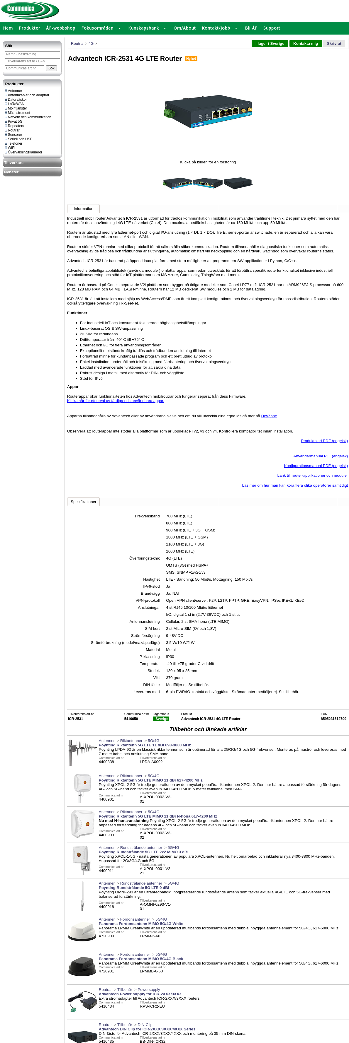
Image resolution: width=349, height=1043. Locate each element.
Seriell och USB (18, 139)
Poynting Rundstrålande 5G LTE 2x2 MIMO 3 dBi (144, 852)
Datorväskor (15, 100)
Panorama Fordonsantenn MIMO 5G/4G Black (141, 959)
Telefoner (13, 143)
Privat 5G (13, 121)
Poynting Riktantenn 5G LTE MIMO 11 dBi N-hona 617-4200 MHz (158, 816)
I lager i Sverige (269, 43)
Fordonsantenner (135, 919)
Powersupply (149, 989)
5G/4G (153, 740)
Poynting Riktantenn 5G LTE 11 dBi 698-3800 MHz (145, 745)
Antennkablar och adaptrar (26, 95)
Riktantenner (131, 740)
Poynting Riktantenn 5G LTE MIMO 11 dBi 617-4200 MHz (151, 780)
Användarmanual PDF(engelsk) (320, 456)
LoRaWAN (14, 104)
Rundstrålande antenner (141, 847)
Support (271, 28)
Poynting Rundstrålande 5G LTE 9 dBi (134, 887)
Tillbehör (124, 989)
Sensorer (13, 135)
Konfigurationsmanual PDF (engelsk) (316, 466)
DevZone (269, 416)
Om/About (185, 28)
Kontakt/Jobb (216, 28)
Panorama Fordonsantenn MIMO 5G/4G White (141, 923)
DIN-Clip (145, 1025)
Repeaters (14, 126)
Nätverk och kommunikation (27, 117)
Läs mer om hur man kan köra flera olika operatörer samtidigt (295, 485)
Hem (8, 28)
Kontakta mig (305, 43)
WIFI (9, 148)
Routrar (12, 130)
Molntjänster (15, 108)
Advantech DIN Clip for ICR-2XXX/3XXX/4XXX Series (147, 1029)
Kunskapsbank (143, 28)
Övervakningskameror (23, 152)
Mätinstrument (17, 113)
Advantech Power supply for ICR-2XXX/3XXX (140, 994)
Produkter (29, 28)
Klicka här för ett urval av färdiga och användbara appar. (115, 401)
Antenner (13, 91)
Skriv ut (334, 43)
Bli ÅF (251, 28)
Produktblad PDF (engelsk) (324, 441)
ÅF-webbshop (60, 28)
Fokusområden (97, 28)
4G (91, 43)
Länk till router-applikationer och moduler (312, 475)
